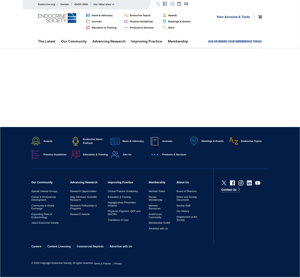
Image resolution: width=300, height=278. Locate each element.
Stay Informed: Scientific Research (83, 198)
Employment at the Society (186, 218)
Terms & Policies (102, 263)
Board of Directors (186, 191)
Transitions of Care (118, 219)
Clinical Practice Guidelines (123, 191)
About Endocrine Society (45, 222)
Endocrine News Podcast (92, 141)
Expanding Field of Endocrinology (41, 216)
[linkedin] (249, 182)
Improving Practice (146, 41)
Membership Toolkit (159, 222)
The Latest (46, 41)
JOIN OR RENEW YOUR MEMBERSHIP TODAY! (235, 41)
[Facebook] (232, 182)
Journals (97, 21)
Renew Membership (155, 198)
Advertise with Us (158, 228)
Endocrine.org (46, 4)
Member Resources (155, 207)
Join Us (126, 154)
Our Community (74, 41)
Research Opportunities (83, 191)
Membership (178, 41)
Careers (36, 246)
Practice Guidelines (141, 21)
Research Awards (80, 214)
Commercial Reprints (90, 246)
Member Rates (157, 191)
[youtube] (258, 182)
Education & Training (104, 27)
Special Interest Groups (44, 191)
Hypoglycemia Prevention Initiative (122, 204)
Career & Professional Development (43, 198)
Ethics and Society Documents (186, 198)
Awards (172, 15)
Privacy (118, 263)
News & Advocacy (102, 15)
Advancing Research (109, 41)
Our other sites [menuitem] (103, 4)
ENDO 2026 (81, 4)
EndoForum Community (155, 216)
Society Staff (183, 205)
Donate (64, 4)
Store (171, 27)
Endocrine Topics (140, 15)
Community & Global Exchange (42, 207)
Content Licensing (59, 246)
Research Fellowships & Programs (83, 207)
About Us (182, 182)
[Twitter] (224, 182)
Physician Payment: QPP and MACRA (124, 213)
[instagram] (241, 182)
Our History (182, 211)
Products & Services (142, 27)
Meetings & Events (179, 21)
